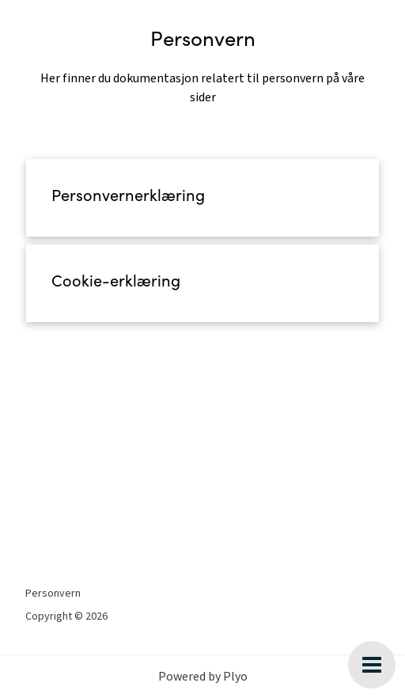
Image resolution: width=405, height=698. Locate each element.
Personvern (53, 593)
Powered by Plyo (203, 676)
